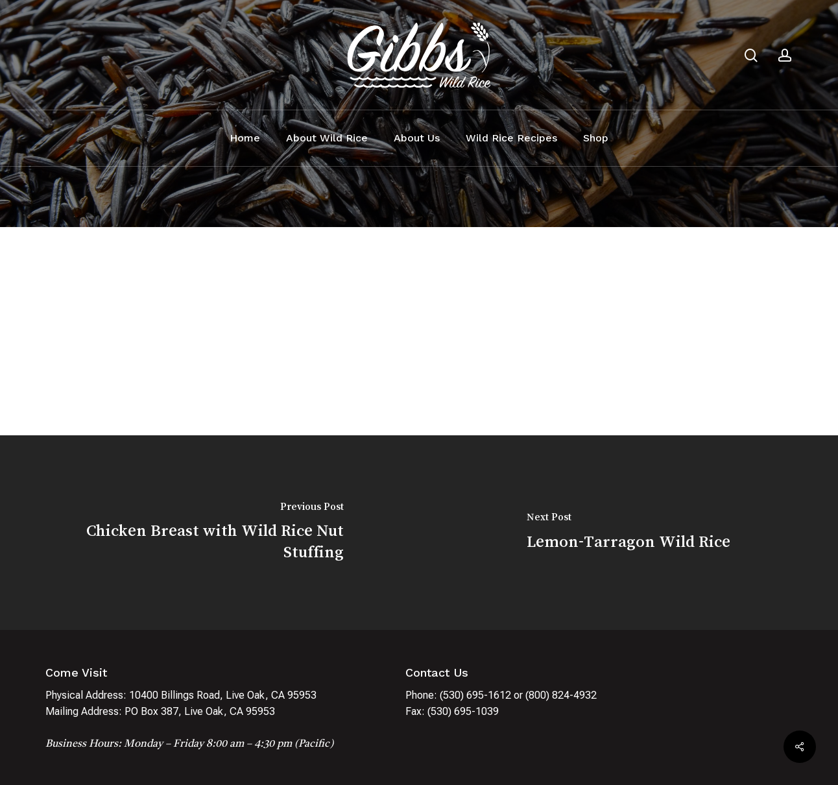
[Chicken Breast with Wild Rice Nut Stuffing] (209, 532)
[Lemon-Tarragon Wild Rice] (628, 532)
